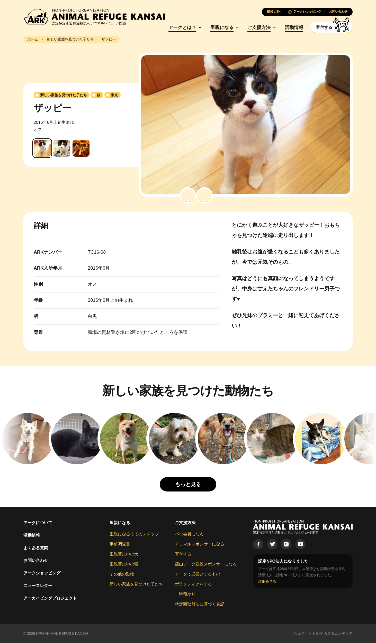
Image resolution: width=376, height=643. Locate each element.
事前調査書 (120, 544)
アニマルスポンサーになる (199, 544)
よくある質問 (35, 548)
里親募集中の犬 (124, 554)
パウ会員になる (189, 534)
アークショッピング (41, 573)
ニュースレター (37, 585)
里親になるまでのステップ (134, 534)
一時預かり (185, 594)
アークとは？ (182, 27)
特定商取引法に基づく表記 (199, 604)
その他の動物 (122, 574)
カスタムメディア (338, 633)
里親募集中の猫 (124, 564)
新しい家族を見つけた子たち (136, 584)
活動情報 (294, 27)
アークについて (37, 523)
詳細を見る (267, 581)
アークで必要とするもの (197, 574)
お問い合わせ (35, 560)
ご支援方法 (259, 27)
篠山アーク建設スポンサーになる (206, 564)
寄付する (183, 554)
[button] (188, 195)
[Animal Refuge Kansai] (94, 16)
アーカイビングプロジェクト (50, 598)
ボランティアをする (193, 584)
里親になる (222, 27)
